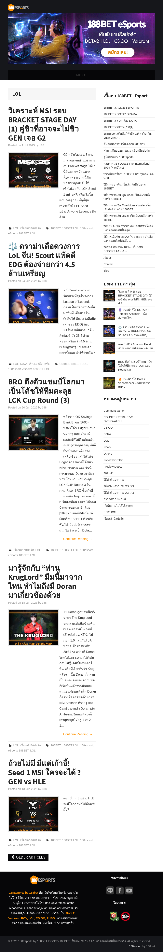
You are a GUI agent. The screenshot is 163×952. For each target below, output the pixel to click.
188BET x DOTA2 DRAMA (120, 114)
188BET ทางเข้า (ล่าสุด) (118, 127)
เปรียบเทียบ (110, 480)
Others (107, 422)
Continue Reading (77, 539)
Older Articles (28, 857)
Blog (106, 270)
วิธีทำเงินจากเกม (113, 448)
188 (41, 145)
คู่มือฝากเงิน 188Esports (118, 157)
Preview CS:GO (113, 428)
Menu (81, 75)
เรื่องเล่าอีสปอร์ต (30, 228)
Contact (108, 264)
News (23, 364)
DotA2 (107, 402)
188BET (56, 228)
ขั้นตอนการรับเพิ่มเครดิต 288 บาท (124, 144)
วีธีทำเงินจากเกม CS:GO (118, 454)
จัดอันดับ (108, 441)
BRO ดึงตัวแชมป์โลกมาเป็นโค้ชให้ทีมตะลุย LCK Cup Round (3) (46, 391)
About (107, 257)
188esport (86, 228)
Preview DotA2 (112, 435)
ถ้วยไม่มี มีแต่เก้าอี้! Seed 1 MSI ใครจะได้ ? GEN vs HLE (44, 772)
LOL (16, 228)
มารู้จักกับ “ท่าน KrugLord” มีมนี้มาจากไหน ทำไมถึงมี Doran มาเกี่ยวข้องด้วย (45, 581)
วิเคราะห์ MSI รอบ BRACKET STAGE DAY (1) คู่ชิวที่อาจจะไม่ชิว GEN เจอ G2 (43, 124)
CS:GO (108, 396)
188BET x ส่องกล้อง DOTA (120, 120)
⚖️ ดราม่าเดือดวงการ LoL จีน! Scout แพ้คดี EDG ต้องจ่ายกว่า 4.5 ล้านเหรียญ (44, 259)
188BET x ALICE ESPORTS (121, 107)
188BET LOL (70, 228)
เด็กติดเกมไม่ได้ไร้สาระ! (118, 474)
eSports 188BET (18, 233)
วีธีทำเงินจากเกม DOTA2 (118, 461)
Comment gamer (114, 379)
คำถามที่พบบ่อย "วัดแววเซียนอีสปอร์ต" (127, 150)
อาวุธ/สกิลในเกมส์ (114, 467)
